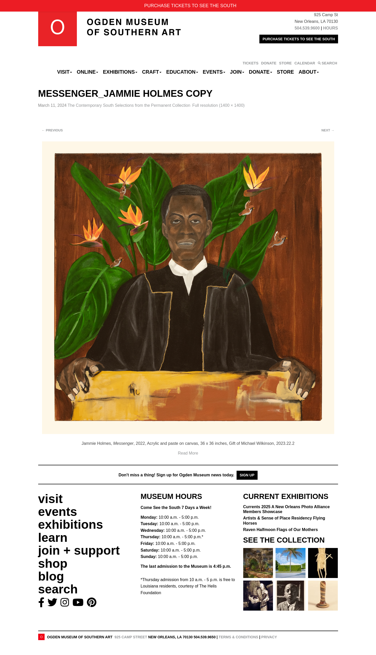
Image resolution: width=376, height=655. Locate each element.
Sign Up (247, 475)
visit (50, 499)
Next (327, 130)
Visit (64, 72)
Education (182, 72)
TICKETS (251, 63)
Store (285, 72)
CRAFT (151, 72)
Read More (188, 453)
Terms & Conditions (238, 637)
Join (237, 72)
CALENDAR (304, 63)
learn (53, 537)
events (57, 511)
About (309, 72)
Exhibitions (120, 72)
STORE (285, 63)
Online (87, 72)
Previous (52, 130)
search (58, 589)
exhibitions (70, 524)
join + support (79, 550)
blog (51, 576)
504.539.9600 (307, 28)
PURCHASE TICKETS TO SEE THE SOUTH (298, 39)
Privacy (269, 637)
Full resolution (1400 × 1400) (218, 105)
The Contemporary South (129, 105)
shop (53, 563)
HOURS (330, 28)
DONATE (269, 63)
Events (214, 72)
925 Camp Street (131, 637)
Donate (260, 72)
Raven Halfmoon (280, 529)
